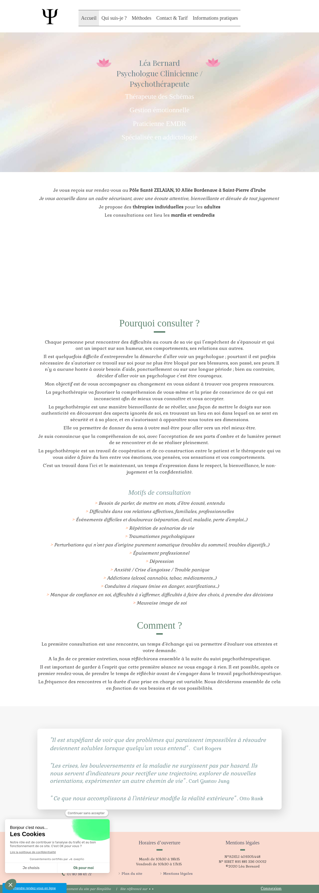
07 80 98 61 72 (79, 874)
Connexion (271, 888)
